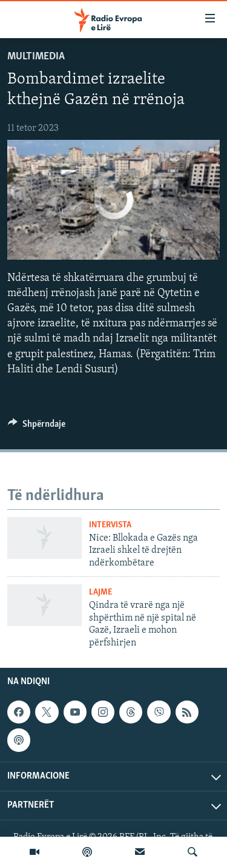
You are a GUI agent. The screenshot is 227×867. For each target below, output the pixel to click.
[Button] (36, 426)
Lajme (100, 592)
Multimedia (36, 56)
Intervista (110, 525)
